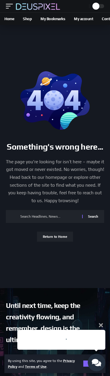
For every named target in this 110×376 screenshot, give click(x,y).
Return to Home (55, 236)
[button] (11, 6)
